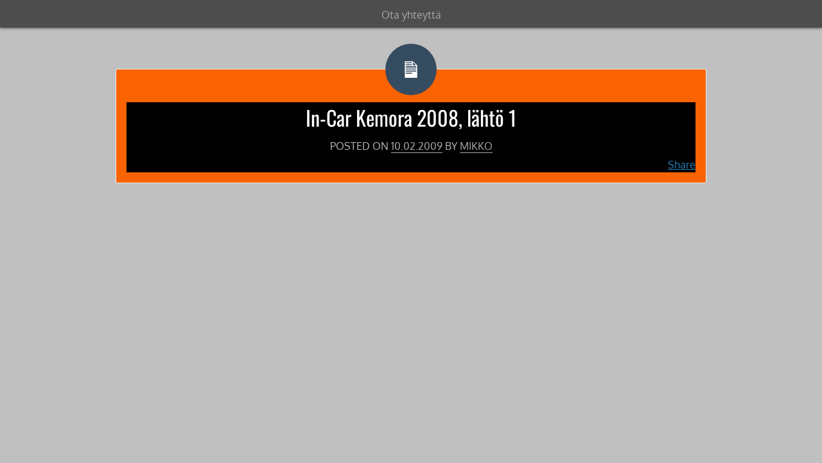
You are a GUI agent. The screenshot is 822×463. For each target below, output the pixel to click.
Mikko (476, 146)
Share (681, 164)
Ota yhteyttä (411, 14)
